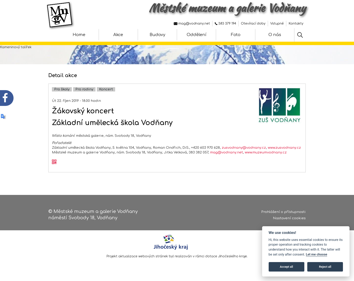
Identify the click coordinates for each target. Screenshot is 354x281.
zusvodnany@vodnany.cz (244, 148)
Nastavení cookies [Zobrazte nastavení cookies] (289, 218)
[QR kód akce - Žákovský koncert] (54, 162)
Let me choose (316, 254)
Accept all (286, 266)
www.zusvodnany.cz (284, 148)
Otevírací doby (253, 23)
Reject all (325, 266)
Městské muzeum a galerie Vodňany (227, 8)
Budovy (157, 34)
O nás (274, 34)
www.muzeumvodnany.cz (266, 152)
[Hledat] (300, 35)
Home (79, 34)
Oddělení (196, 34)
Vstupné (277, 23)
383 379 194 (225, 23)
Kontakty (296, 23)
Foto (235, 34)
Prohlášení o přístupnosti (283, 212)
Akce (118, 34)
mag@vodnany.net (192, 23)
